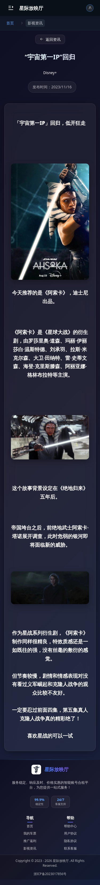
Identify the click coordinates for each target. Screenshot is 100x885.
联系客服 (70, 848)
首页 (10, 23)
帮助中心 (70, 826)
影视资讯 (29, 848)
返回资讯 (50, 39)
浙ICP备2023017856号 (50, 874)
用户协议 (70, 833)
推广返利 (29, 841)
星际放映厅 (31, 8)
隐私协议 (70, 841)
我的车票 (29, 833)
